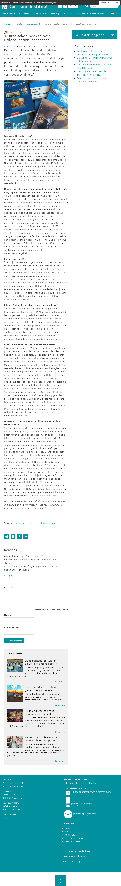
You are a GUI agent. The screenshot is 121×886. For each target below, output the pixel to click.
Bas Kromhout (51, 46)
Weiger (116, 3)
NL (115, 13)
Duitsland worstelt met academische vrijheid (39, 712)
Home (7, 23)
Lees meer (60, 681)
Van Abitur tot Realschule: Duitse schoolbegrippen (41, 738)
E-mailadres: (11, 627)
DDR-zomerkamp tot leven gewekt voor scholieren (41, 688)
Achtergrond (33, 23)
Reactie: (9, 587)
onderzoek (26, 523)
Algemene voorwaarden (77, 838)
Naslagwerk (98, 13)
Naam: (8, 615)
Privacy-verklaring (72, 861)
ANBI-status (70, 834)
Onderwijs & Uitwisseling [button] (47, 13)
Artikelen (18, 23)
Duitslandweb (84, 13)
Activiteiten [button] (69, 13)
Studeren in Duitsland (14, 19)
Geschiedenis (49, 523)
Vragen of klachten (74, 841)
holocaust (37, 523)
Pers (67, 831)
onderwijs (15, 523)
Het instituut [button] (9, 13)
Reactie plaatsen (14, 640)
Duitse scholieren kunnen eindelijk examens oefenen (41, 662)
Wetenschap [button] (25, 13)
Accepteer (105, 3)
